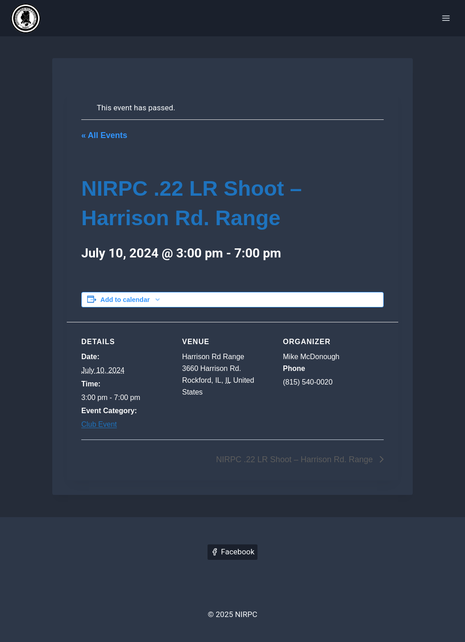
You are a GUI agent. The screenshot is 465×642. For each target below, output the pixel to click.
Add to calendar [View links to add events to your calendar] (125, 299)
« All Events (104, 135)
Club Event (99, 424)
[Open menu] (445, 18)
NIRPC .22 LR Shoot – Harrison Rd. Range (295, 459)
